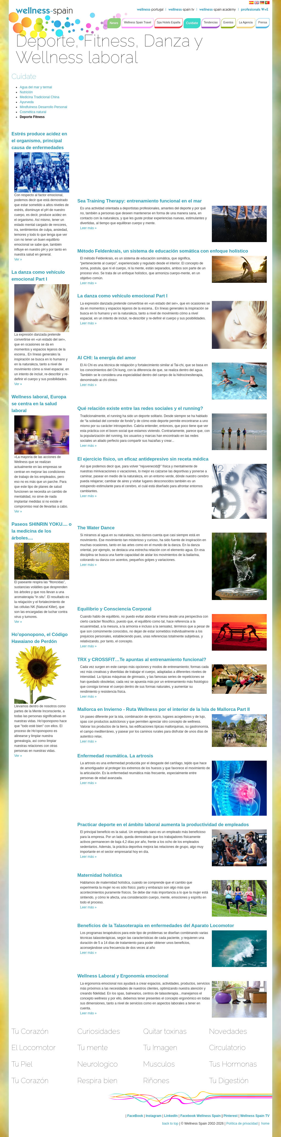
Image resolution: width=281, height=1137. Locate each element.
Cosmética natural (33, 112)
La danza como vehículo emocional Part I (122, 295)
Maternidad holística (99, 875)
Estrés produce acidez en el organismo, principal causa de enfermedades (39, 140)
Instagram (153, 1116)
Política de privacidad (242, 1123)
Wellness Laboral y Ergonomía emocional (122, 976)
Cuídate (24, 76)
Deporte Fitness (32, 117)
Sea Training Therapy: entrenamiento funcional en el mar (139, 201)
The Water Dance (96, 527)
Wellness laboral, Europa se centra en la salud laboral (39, 403)
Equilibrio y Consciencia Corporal (114, 609)
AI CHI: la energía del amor (106, 357)
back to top (170, 1123)
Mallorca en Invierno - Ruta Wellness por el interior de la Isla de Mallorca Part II (163, 709)
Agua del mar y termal (36, 87)
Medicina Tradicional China (39, 97)
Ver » (18, 259)
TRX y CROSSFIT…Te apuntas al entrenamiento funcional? (141, 659)
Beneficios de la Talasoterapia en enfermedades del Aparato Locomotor (155, 925)
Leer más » (88, 228)
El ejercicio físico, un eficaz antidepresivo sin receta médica (143, 459)
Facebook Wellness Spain (200, 1116)
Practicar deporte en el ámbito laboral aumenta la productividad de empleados (163, 824)
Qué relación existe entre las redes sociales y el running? (140, 408)
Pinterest (230, 1116)
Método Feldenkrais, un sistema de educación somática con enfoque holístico (162, 251)
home (264, 1123)
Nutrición (26, 92)
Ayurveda (26, 102)
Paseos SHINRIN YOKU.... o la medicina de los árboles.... (42, 531)
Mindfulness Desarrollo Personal (43, 107)
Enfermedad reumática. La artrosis (115, 755)
